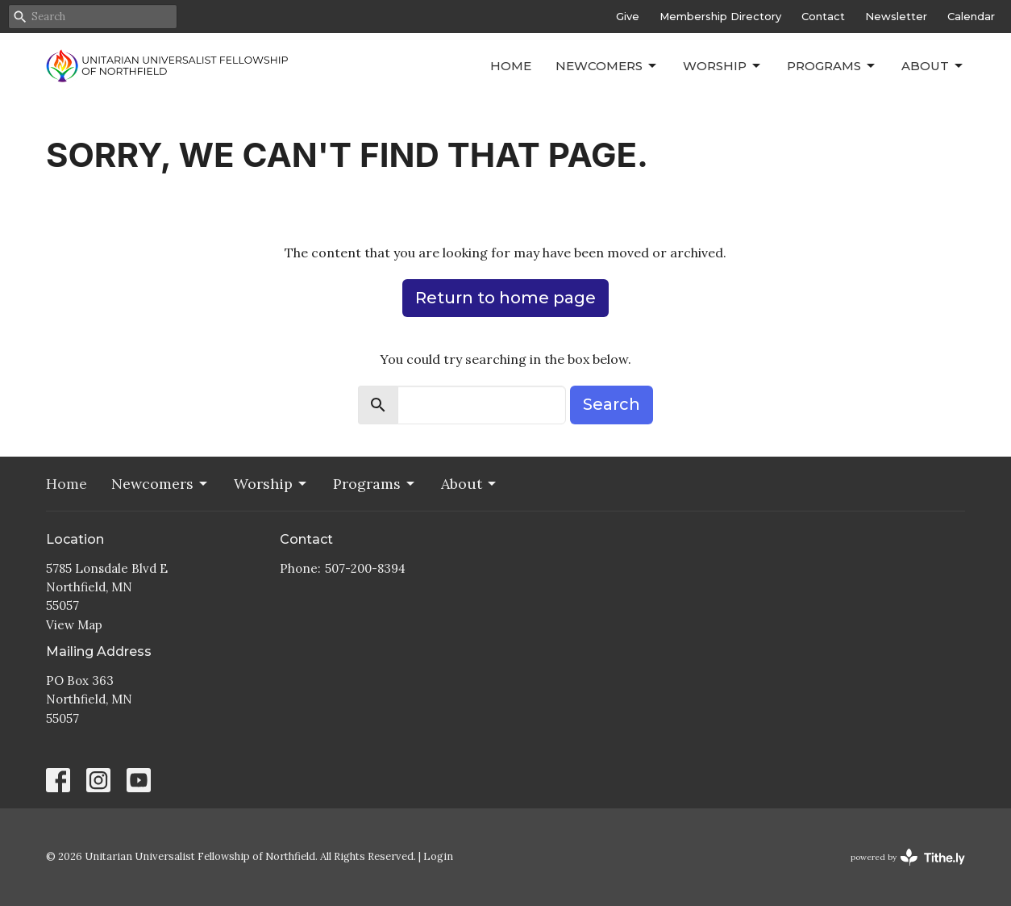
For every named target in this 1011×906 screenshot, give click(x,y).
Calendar (971, 16)
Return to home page (505, 297)
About (933, 66)
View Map (74, 625)
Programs (832, 66)
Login (438, 856)
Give (627, 16)
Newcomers (607, 66)
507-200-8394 (365, 568)
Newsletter (896, 16)
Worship (723, 66)
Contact (823, 16)
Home (510, 65)
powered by (908, 857)
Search (611, 404)
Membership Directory (720, 16)
